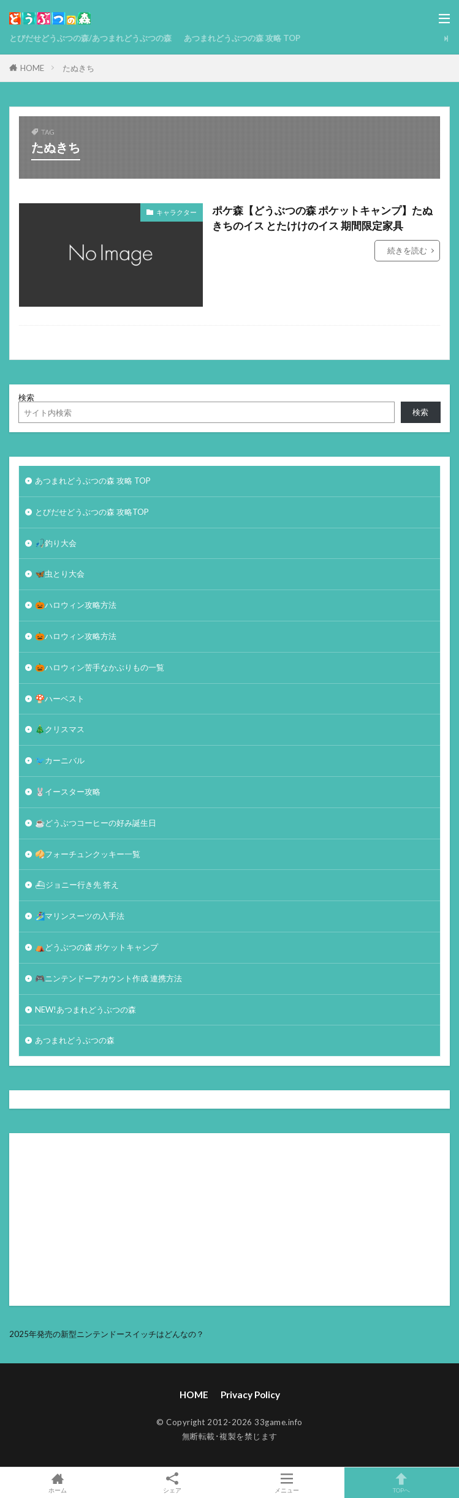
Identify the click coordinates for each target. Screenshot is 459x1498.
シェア (172, 1483)
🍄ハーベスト (60, 698)
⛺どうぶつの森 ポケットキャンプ (96, 947)
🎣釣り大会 (56, 543)
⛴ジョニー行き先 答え (77, 884)
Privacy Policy (250, 1394)
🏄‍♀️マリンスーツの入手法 (79, 916)
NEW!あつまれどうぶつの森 (85, 1009)
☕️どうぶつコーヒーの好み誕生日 (95, 823)
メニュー (287, 1482)
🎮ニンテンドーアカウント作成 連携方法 (108, 978)
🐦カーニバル (60, 760)
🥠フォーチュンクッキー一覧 (87, 854)
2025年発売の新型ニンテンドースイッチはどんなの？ (106, 1334)
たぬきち (78, 68)
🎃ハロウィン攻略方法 (75, 605)
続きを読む (407, 250)
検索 (26, 397)
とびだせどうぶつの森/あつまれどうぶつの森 (90, 38)
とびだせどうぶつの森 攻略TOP (92, 512)
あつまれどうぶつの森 (75, 1040)
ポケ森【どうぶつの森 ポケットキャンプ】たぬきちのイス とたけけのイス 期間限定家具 (322, 218)
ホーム (57, 1482)
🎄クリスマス (60, 729)
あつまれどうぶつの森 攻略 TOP (242, 38)
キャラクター (176, 212)
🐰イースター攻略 (68, 791)
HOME (32, 68)
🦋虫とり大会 (60, 574)
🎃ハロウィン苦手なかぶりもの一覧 (99, 667)
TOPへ (401, 1482)
